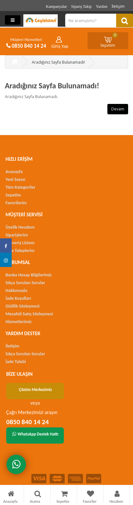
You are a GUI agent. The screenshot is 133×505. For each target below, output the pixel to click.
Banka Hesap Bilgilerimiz (29, 275)
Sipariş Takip (81, 6)
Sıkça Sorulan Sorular (25, 282)
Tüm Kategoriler (20, 187)
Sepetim (109, 40)
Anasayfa (14, 171)
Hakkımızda (16, 290)
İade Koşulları (18, 298)
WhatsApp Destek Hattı (35, 434)
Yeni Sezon (15, 179)
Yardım (101, 6)
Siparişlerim (17, 235)
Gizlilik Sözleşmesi (23, 306)
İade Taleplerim (20, 250)
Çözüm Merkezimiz (35, 389)
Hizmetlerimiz (18, 321)
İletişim (118, 6)
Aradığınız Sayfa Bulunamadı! (58, 62)
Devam (117, 109)
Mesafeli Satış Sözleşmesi (29, 314)
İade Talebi (16, 361)
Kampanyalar (56, 6)
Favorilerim (16, 203)
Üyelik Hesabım (20, 227)
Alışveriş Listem (20, 243)
